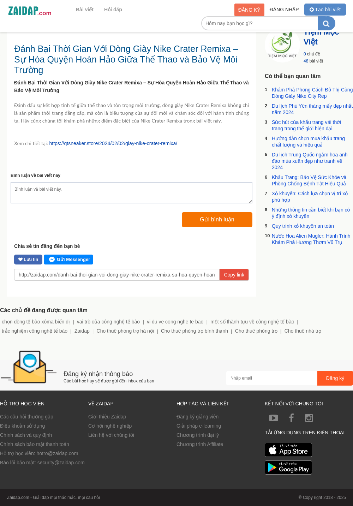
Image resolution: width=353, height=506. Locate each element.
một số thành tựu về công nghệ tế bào (252, 322)
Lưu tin (28, 259)
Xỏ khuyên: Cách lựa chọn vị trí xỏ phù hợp (310, 197)
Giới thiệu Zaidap (107, 416)
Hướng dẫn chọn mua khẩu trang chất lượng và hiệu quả (308, 142)
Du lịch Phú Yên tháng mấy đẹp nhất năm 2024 (312, 109)
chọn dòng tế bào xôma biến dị (36, 322)
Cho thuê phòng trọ (256, 331)
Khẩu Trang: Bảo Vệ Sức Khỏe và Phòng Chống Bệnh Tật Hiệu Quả (309, 180)
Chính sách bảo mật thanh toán (34, 444)
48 (306, 61)
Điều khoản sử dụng (22, 426)
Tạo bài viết (325, 9)
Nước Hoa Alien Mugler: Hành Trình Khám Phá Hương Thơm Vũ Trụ (311, 239)
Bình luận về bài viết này (35, 175)
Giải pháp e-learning (198, 426)
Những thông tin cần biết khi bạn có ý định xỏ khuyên (311, 213)
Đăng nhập (284, 9)
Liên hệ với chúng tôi (111, 435)
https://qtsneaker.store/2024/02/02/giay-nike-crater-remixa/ (113, 143)
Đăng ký (249, 10)
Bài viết (85, 9)
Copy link (234, 275)
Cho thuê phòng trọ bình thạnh (194, 331)
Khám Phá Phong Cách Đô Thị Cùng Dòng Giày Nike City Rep (312, 93)
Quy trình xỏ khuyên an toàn (303, 226)
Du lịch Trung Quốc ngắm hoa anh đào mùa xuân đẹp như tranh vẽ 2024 (310, 161)
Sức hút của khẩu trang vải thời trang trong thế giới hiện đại (306, 125)
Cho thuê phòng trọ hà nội (125, 331)
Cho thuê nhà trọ (303, 331)
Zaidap (82, 331)
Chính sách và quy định (26, 435)
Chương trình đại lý (197, 435)
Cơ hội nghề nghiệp (110, 426)
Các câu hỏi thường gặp (26, 416)
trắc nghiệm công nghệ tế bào (34, 331)
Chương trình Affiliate (199, 444)
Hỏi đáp (113, 9)
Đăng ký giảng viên (197, 416)
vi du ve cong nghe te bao (175, 322)
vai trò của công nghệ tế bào (108, 322)
